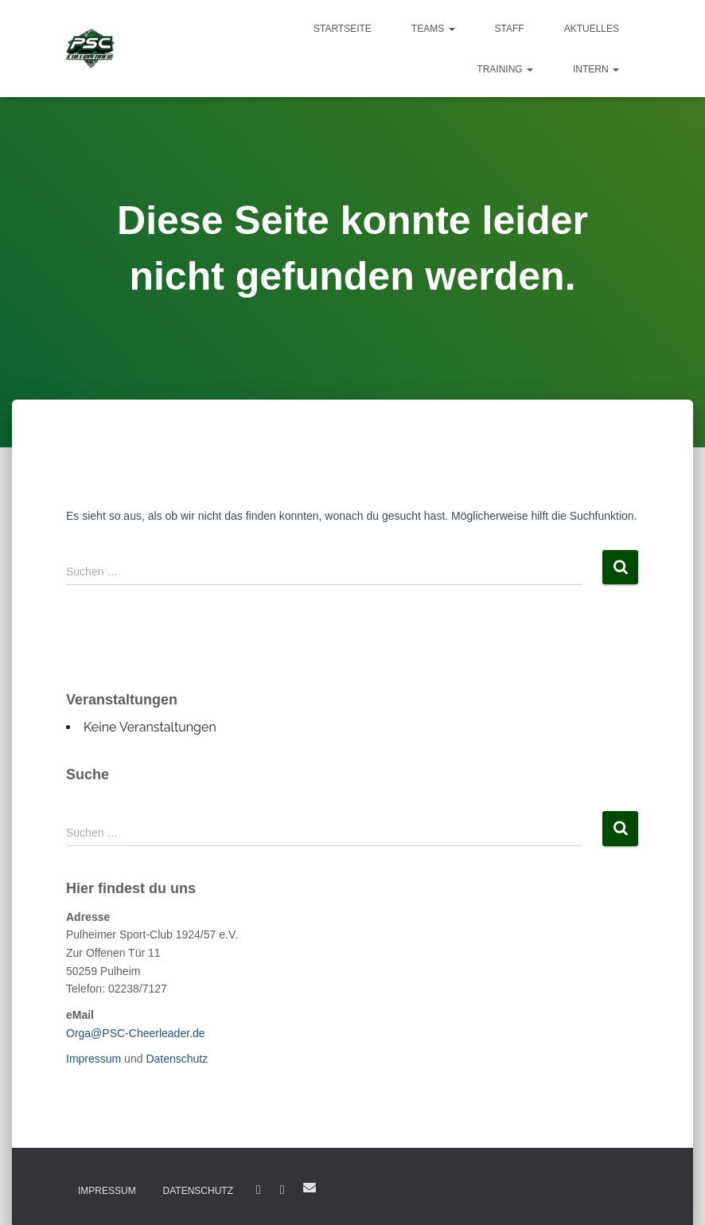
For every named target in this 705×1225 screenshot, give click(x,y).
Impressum (93, 1058)
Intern (596, 69)
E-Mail (309, 1187)
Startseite (343, 28)
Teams (433, 28)
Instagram (282, 1190)
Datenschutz (177, 1058)
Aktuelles (591, 28)
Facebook (258, 1190)
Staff (509, 28)
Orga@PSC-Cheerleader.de (135, 1033)
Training (505, 69)
